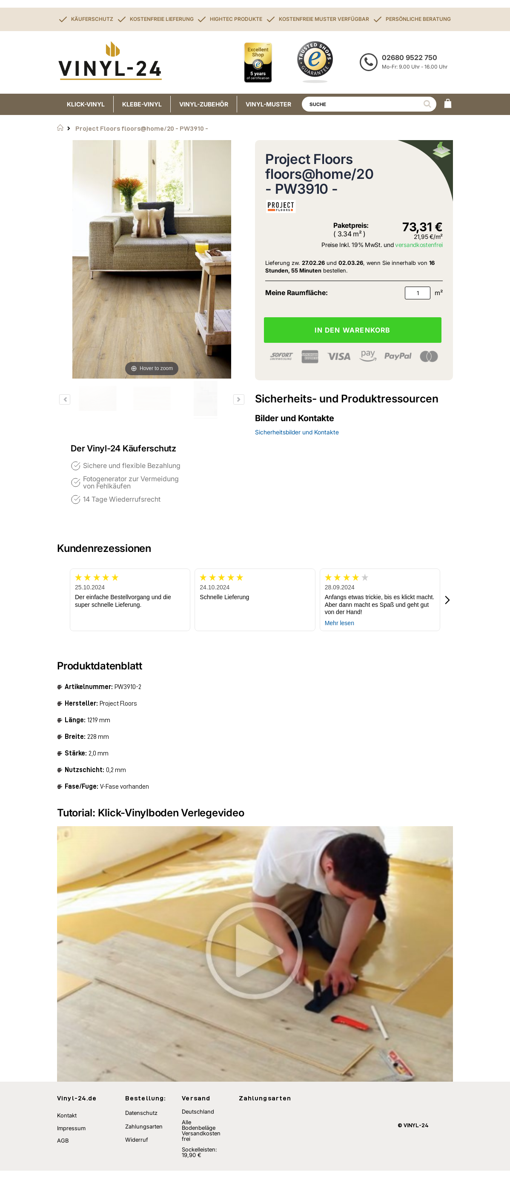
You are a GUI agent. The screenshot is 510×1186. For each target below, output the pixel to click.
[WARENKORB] (448, 104)
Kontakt (67, 1130)
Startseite (60, 127)
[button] (448, 600)
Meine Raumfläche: (296, 292)
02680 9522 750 (409, 57)
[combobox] (369, 104)
